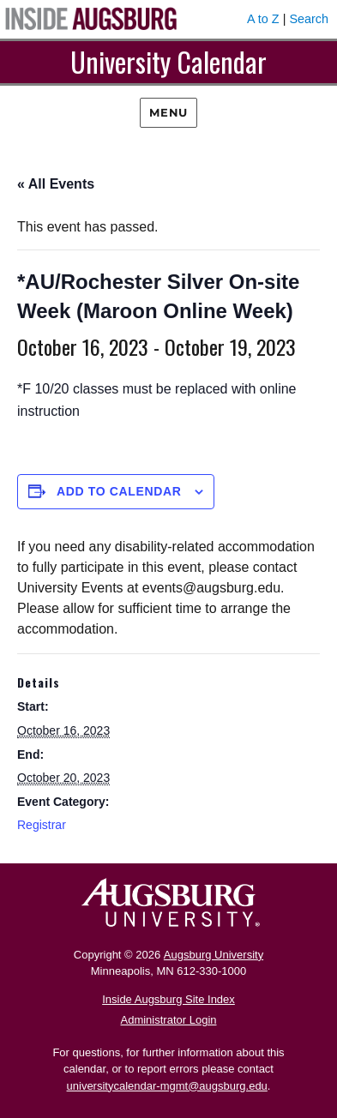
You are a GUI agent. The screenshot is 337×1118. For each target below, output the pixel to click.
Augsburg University (213, 954)
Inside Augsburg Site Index (168, 999)
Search (308, 19)
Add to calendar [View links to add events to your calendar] (119, 491)
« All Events (55, 184)
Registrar (41, 825)
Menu (168, 112)
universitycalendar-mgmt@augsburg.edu (167, 1085)
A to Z (263, 19)
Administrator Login (169, 1019)
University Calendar (168, 61)
